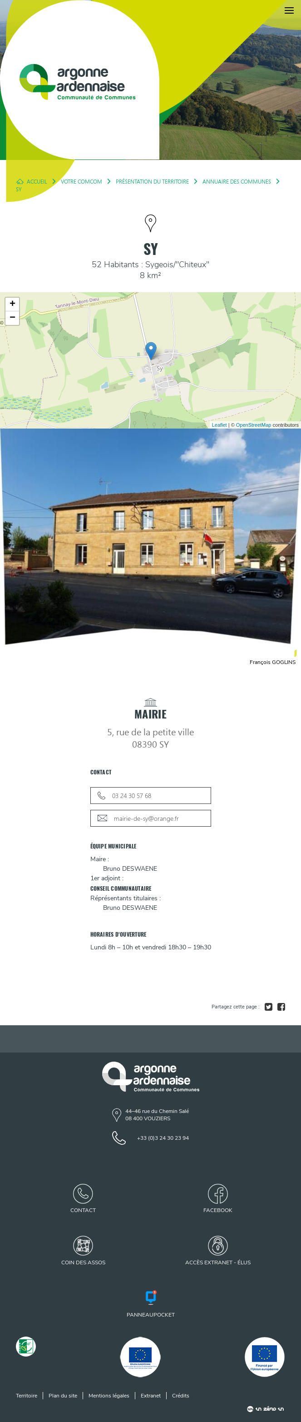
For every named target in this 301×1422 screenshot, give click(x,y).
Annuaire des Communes (236, 181)
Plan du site (63, 1395)
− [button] (12, 318)
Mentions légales (109, 1395)
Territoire (26, 1395)
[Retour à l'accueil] (79, 80)
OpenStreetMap (253, 425)
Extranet (151, 1395)
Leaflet (219, 425)
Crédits (180, 1395)
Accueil (37, 181)
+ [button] (12, 304)
